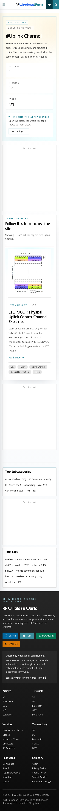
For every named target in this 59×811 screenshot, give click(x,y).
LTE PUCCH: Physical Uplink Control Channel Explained (27, 316)
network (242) (39, 565)
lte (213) (9, 576)
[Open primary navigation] (4, 4)
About (35, 763)
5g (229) (9, 570)
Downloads (8, 763)
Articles (7, 691)
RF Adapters (9, 748)
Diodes (6, 734)
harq (37, 372)
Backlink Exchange (41, 781)
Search (6, 768)
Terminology (18, 305)
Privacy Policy (39, 768)
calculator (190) (13, 582)
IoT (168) (31, 490)
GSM (5, 705)
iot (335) (42, 559)
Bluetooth (8, 701)
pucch (22, 367)
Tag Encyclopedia (11, 772)
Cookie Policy (39, 772)
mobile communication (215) (30, 570)
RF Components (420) (39, 479)
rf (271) (9, 565)
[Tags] (49, 4)
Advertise (7, 777)
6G (33, 701)
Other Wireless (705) (15, 479)
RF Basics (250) (13, 484)
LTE (34, 305)
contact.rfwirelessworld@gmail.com (26, 677)
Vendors (7, 724)
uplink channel (38, 367)
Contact (7, 781)
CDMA (35, 743)
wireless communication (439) (20, 559)
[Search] (56, 4)
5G (4, 696)
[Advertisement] (29, 179)
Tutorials (37, 691)
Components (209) (14, 490)
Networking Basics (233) (35, 484)
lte (12, 367)
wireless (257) (22, 565)
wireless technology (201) (29, 576)
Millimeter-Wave (11, 739)
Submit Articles (39, 777)
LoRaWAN (8, 714)
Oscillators (8, 743)
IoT (4, 710)
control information (20, 372)
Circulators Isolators (13, 730)
